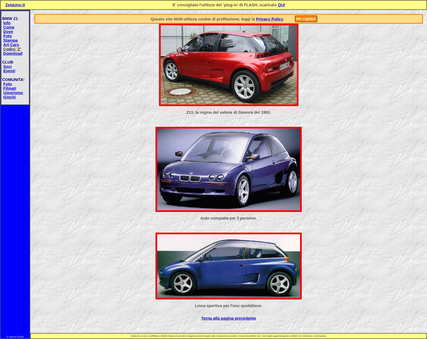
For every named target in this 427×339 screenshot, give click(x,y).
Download (12, 53)
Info (7, 23)
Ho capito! (306, 19)
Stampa (10, 40)
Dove (8, 31)
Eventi (9, 71)
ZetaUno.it (15, 5)
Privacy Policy (269, 19)
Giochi (9, 97)
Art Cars (11, 45)
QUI (281, 5)
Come (8, 27)
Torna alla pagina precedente (228, 318)
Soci (7, 66)
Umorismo (13, 93)
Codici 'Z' (12, 49)
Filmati (9, 88)
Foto (7, 36)
